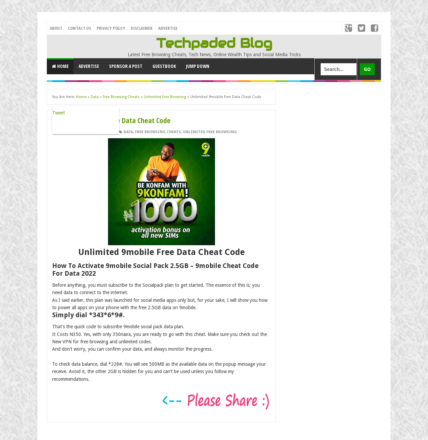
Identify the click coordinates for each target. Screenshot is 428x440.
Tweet (58, 112)
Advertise (168, 28)
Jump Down (197, 66)
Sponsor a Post (125, 66)
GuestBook (164, 66)
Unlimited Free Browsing (210, 132)
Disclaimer (141, 28)
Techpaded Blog (214, 43)
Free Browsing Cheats (158, 132)
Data (128, 132)
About (56, 28)
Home (60, 66)
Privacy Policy (111, 28)
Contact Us (79, 28)
